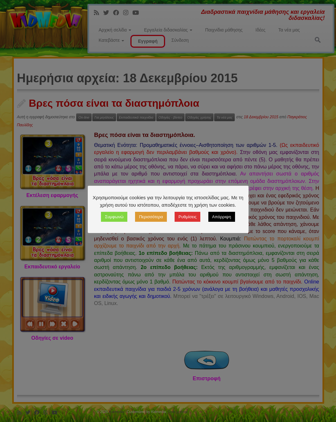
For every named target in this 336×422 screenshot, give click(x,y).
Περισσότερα (151, 216)
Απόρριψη (221, 216)
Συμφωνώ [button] (114, 216)
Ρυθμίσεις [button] (187, 216)
